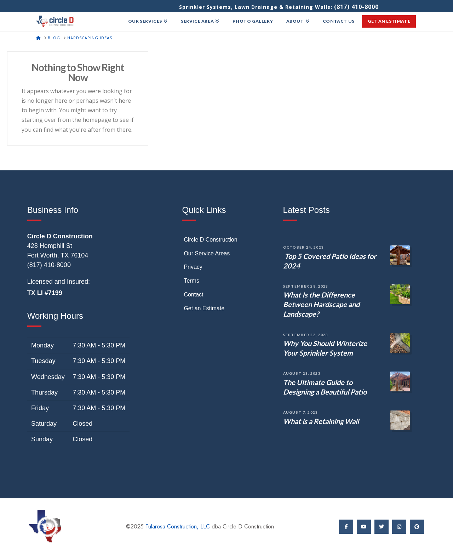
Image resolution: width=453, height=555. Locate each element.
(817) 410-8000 (356, 7)
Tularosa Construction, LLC (177, 526)
